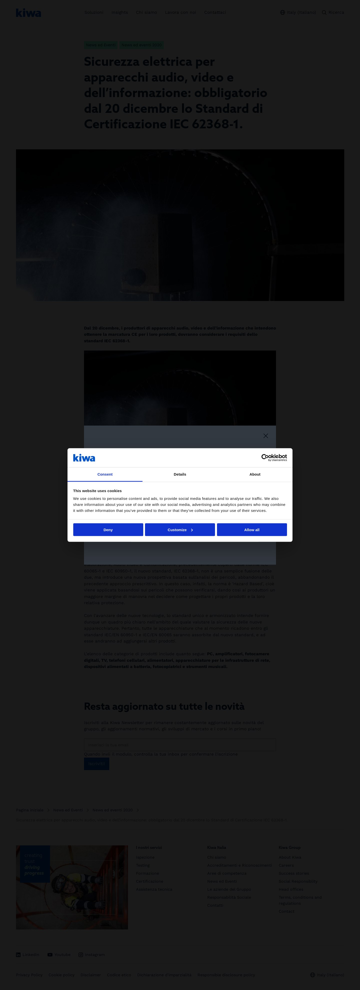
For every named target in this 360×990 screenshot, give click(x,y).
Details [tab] (180, 474)
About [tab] (255, 474)
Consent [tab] (105, 474)
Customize (180, 529)
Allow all (252, 529)
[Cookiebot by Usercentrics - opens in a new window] (265, 457)
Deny (108, 529)
